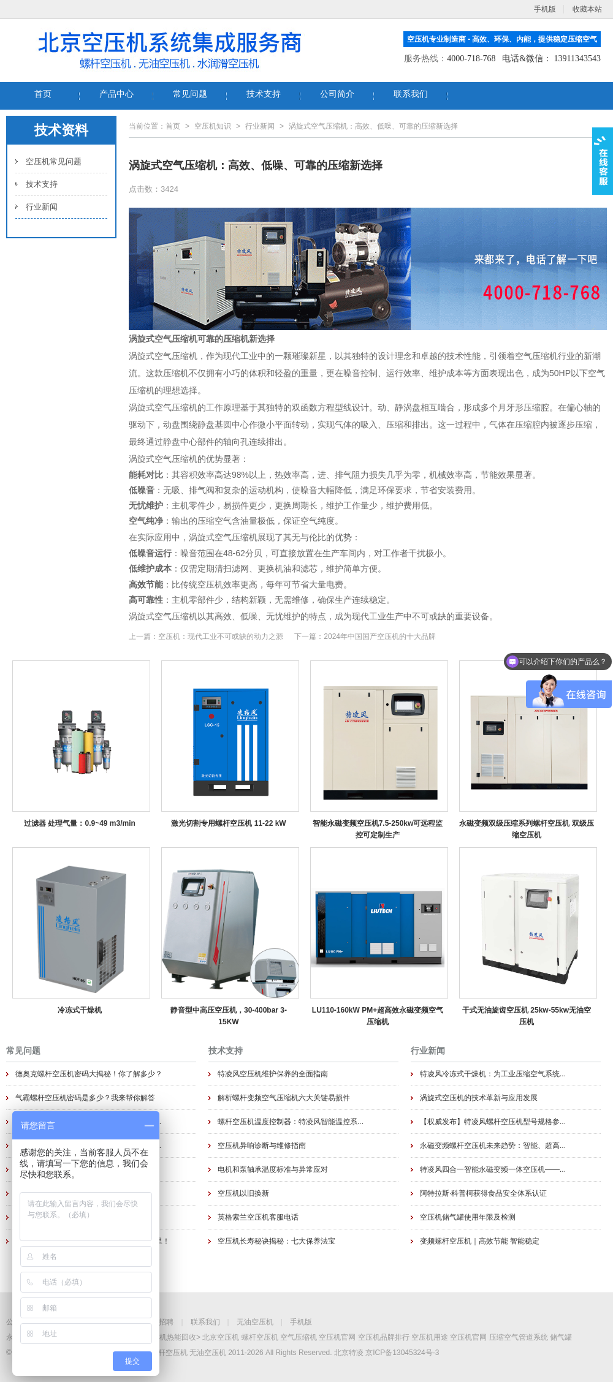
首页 (173, 126)
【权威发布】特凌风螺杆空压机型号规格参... (493, 1121)
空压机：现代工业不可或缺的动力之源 (220, 636)
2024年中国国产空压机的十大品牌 (380, 636)
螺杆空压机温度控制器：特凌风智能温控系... (291, 1121)
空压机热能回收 (170, 1337)
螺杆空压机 (260, 1337)
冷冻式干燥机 (80, 1010)
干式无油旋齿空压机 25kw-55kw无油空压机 (526, 1015)
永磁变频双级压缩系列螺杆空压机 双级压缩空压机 (526, 829)
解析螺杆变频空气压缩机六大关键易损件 (284, 1097)
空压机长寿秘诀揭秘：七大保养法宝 (276, 1241)
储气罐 (561, 1337)
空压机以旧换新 (243, 1193)
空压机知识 (212, 126)
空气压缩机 (298, 1337)
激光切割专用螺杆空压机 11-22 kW (228, 823)
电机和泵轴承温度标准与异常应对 (273, 1169)
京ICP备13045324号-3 (402, 1352)
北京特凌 (349, 1352)
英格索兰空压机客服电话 (258, 1217)
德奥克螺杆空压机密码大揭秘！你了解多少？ (88, 1074)
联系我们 (205, 1322)
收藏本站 (587, 9)
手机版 (301, 1322)
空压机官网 (337, 1337)
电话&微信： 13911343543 (551, 58)
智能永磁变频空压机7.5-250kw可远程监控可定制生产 (378, 829)
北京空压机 (220, 1337)
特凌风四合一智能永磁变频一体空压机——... (493, 1169)
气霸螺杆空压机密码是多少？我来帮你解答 (85, 1097)
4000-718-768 (471, 58)
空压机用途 (429, 1337)
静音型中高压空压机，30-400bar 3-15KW (228, 1015)
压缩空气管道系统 (518, 1337)
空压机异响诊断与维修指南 (262, 1145)
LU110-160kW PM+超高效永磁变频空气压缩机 (377, 1015)
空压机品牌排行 (383, 1337)
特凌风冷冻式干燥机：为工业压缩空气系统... (493, 1074)
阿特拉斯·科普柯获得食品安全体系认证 (483, 1193)
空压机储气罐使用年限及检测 (468, 1217)
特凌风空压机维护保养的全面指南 (273, 1074)
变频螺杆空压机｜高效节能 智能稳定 (479, 1241)
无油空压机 (255, 1322)
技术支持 (42, 184)
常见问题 (23, 1050)
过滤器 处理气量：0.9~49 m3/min (79, 823)
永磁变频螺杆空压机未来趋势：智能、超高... (493, 1145)
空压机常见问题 (54, 161)
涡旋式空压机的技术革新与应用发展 (479, 1097)
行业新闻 (42, 206)
